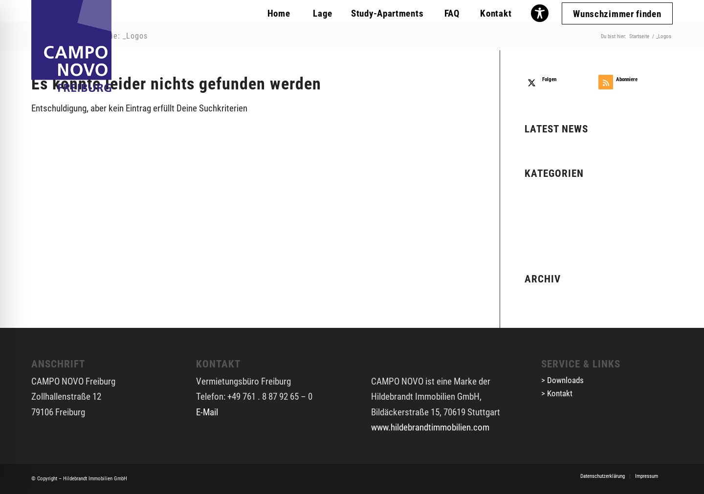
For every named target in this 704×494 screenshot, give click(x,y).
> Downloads (562, 380)
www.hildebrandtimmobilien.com (430, 427)
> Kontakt (556, 393)
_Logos (538, 236)
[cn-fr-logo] (71, 46)
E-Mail (207, 412)
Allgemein (542, 190)
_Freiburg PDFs (552, 206)
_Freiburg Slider (553, 221)
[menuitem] (279, 12)
